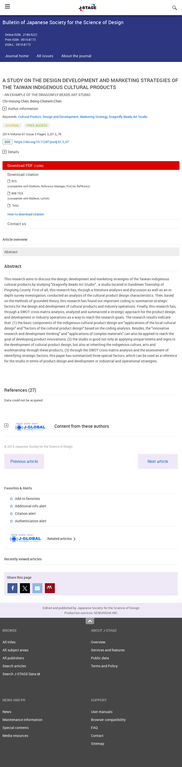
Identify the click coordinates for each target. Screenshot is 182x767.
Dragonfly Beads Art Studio (128, 116)
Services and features (108, 650)
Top (90, 621)
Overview (98, 642)
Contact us (16, 223)
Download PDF (25, 165)
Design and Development (61, 116)
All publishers (13, 658)
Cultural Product (29, 116)
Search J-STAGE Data (21, 673)
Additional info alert (30, 506)
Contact (97, 735)
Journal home (17, 55)
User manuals (101, 711)
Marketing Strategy (93, 116)
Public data (100, 658)
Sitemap (97, 743)
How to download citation (25, 214)
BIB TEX (17, 193)
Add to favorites (27, 498)
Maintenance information (22, 719)
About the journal (76, 55)
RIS (14, 181)
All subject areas (15, 650)
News (6, 711)
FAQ (94, 727)
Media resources (15, 735)
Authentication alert (30, 521)
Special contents (15, 727)
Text (15, 205)
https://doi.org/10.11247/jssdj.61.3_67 (41, 142)
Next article (158, 461)
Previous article (24, 461)
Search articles (14, 666)
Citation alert (25, 513)
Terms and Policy (104, 666)
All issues (45, 55)
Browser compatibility (108, 719)
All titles (8, 642)
